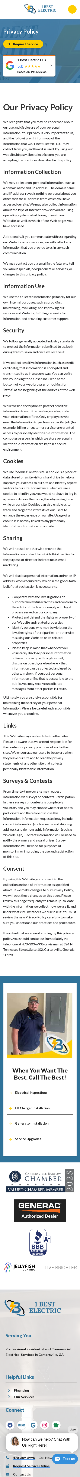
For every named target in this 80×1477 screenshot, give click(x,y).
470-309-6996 (33, 944)
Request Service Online (31, 1466)
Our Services (24, 1397)
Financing (21, 1390)
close (73, 1443)
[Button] (23, 44)
